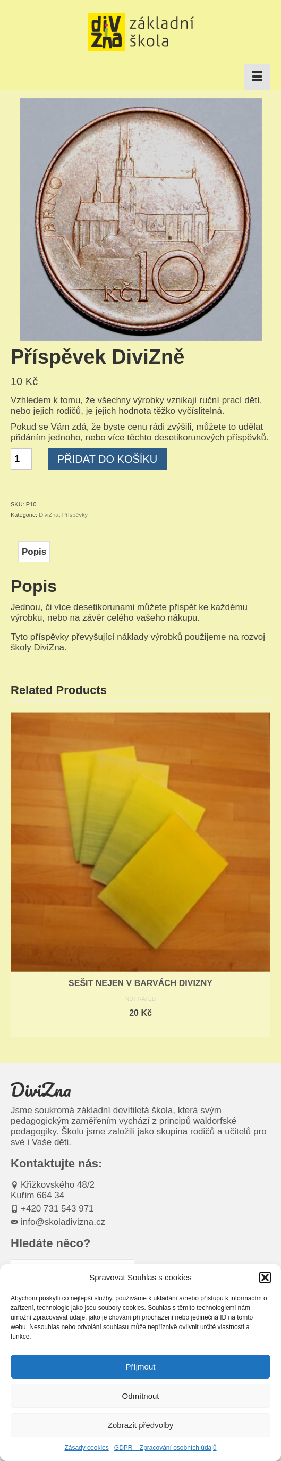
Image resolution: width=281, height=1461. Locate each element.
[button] (265, 1277)
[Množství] (21, 459)
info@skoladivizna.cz (58, 1222)
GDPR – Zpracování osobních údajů (165, 1447)
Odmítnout (140, 1395)
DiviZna (48, 515)
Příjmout (141, 1366)
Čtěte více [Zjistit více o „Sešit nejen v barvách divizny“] (140, 1028)
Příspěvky (75, 515)
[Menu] (257, 77)
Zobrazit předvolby (140, 1425)
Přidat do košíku (107, 459)
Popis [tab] (34, 552)
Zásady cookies (86, 1447)
